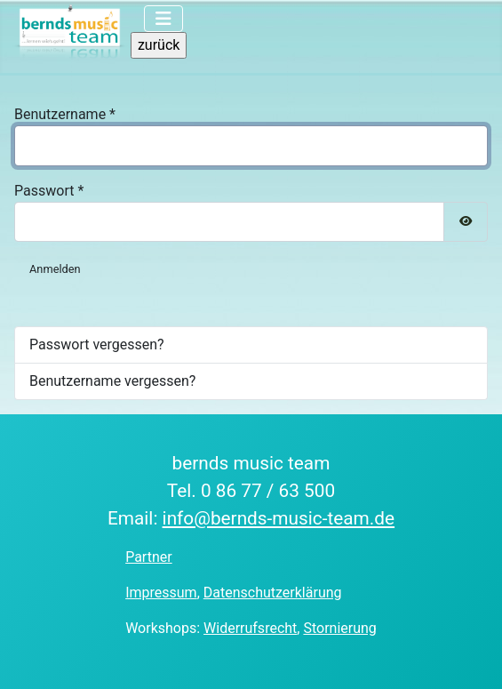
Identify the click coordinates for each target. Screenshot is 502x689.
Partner (148, 557)
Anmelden (55, 269)
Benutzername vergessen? (112, 381)
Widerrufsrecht (250, 628)
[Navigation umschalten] (163, 18)
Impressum (161, 592)
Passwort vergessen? (96, 344)
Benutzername (65, 114)
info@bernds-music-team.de (279, 518)
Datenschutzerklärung (272, 592)
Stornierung (339, 628)
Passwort (49, 190)
